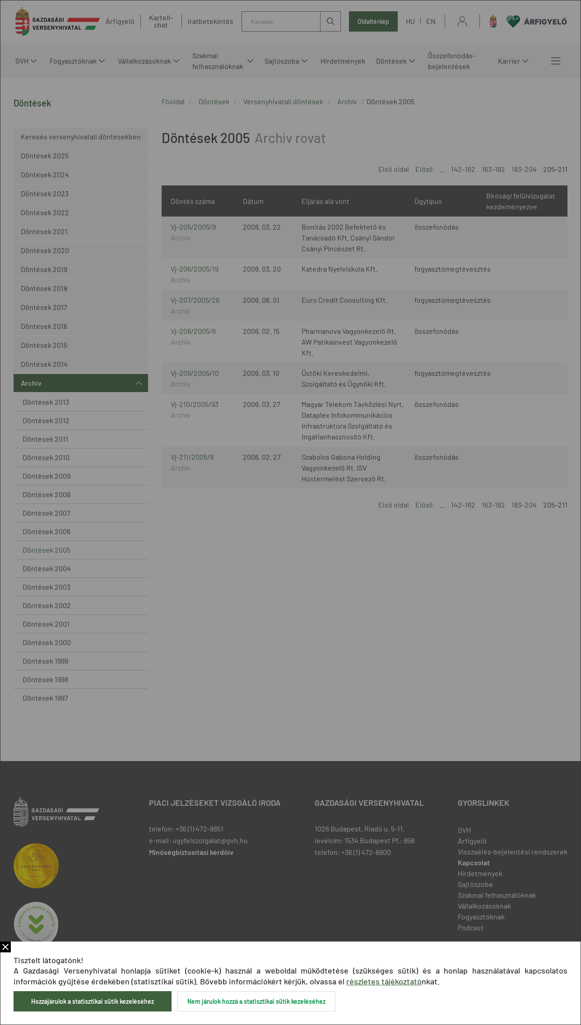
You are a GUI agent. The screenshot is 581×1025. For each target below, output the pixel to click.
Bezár (5, 947)
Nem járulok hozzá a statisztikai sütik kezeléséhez (256, 1001)
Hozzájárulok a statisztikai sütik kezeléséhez (92, 1001)
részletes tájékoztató (384, 981)
